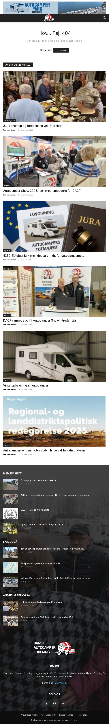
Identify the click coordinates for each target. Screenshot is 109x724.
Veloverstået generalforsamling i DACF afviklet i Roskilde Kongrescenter (55, 578)
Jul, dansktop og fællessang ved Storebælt (33, 126)
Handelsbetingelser (67, 715)
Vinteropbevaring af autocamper (25, 385)
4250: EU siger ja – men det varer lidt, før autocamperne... (43, 256)
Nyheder (7, 250)
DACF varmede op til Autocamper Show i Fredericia (39, 320)
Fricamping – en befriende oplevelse (38, 480)
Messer (7, 185)
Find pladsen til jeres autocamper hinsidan (41, 563)
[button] (5, 18)
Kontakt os (83, 715)
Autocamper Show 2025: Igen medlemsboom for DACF (42, 191)
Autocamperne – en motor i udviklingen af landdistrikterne (44, 450)
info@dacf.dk (60, 682)
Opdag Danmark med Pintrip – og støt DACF (42, 524)
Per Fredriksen (9, 130)
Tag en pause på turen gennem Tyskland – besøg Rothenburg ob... (53, 549)
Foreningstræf (9, 120)
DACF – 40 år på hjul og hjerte (35, 510)
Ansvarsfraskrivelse (29, 715)
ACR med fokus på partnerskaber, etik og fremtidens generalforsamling (55, 495)
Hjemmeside (61, 50)
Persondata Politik (48, 715)
